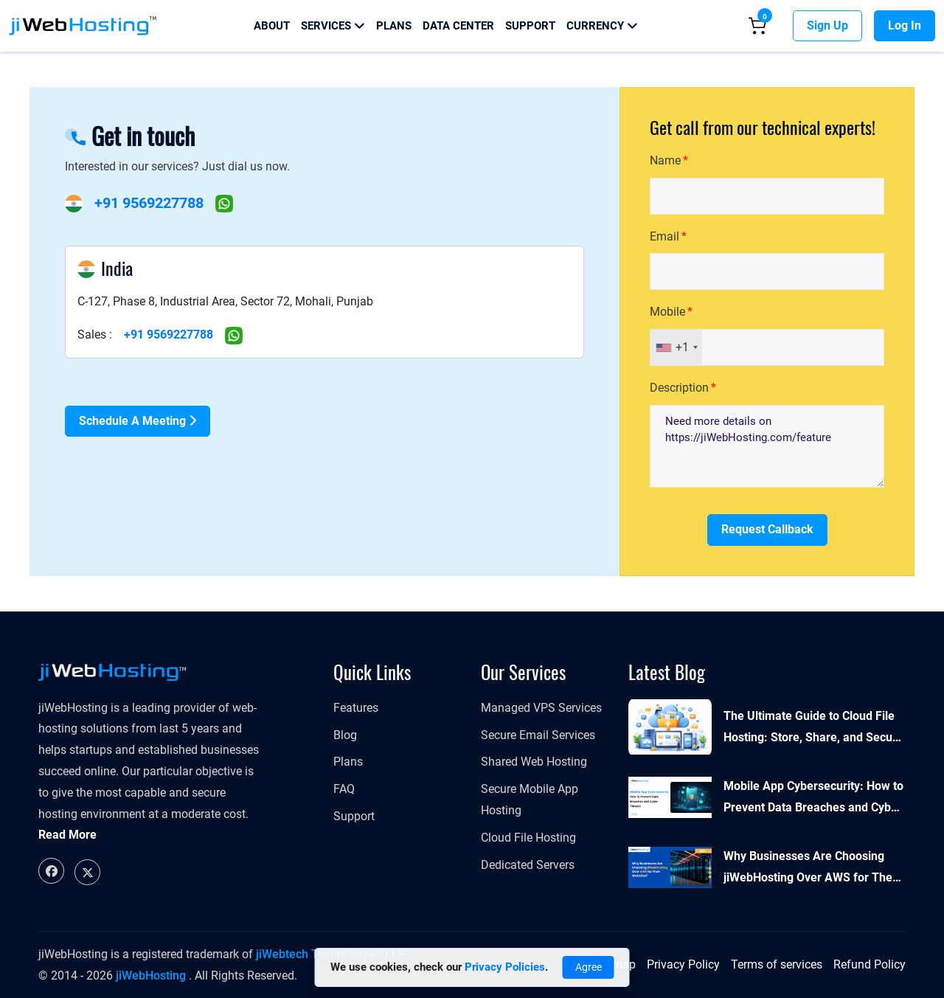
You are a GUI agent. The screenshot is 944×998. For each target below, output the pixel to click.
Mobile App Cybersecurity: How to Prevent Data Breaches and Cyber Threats (813, 799)
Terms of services (776, 964)
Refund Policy (869, 964)
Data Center (458, 25)
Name (665, 160)
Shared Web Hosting (534, 762)
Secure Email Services (538, 735)
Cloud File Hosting (528, 838)
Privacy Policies (505, 967)
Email (664, 236)
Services (333, 25)
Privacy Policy (683, 964)
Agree (588, 967)
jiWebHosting (151, 975)
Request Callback (767, 529)
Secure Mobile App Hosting (529, 799)
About (272, 25)
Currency (602, 25)
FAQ (344, 789)
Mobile (667, 312)
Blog (345, 735)
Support (530, 25)
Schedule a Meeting (137, 421)
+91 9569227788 (149, 203)
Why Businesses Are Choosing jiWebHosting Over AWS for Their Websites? (811, 869)
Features (355, 708)
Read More (67, 835)
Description (679, 388)
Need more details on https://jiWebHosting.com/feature (767, 446)
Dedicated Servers (528, 865)
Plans (394, 25)
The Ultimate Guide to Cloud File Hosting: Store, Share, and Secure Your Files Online (813, 729)
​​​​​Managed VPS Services (541, 708)
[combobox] (676, 347)
